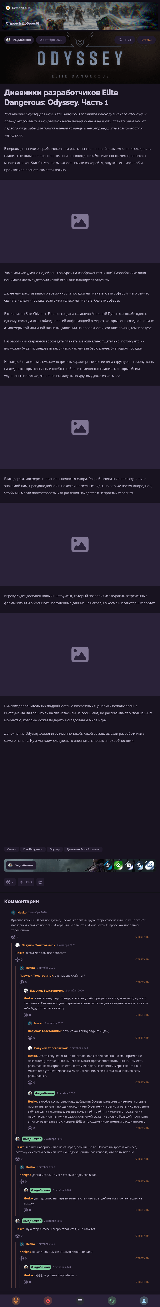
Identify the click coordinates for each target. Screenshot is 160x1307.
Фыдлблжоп (44, 1093)
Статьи (146, 40)
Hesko (22, 912)
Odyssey (55, 849)
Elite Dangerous (32, 849)
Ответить (142, 937)
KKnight (25, 1175)
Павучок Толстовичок (38, 945)
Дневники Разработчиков (83, 849)
